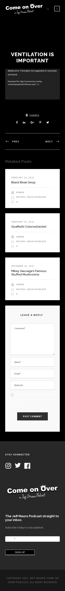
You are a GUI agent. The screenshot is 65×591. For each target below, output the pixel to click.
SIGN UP (20, 552)
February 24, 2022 (22, 177)
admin (20, 192)
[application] (32, 84)
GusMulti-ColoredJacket (28, 226)
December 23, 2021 (23, 266)
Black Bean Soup (23, 182)
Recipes (20, 197)
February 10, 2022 (22, 221)
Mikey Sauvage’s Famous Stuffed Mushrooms (28, 272)
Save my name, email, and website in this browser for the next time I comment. (32, 399)
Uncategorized (36, 197)
